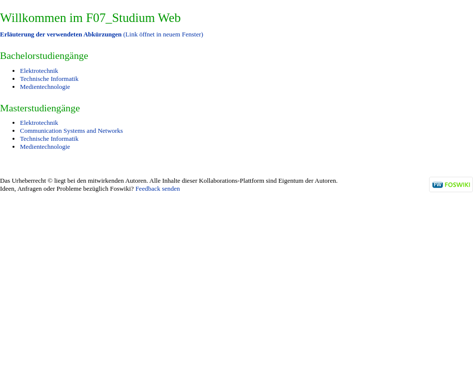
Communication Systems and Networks (71, 130)
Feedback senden (157, 188)
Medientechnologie (45, 86)
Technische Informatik (49, 78)
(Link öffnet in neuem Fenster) (101, 34)
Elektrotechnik (39, 70)
